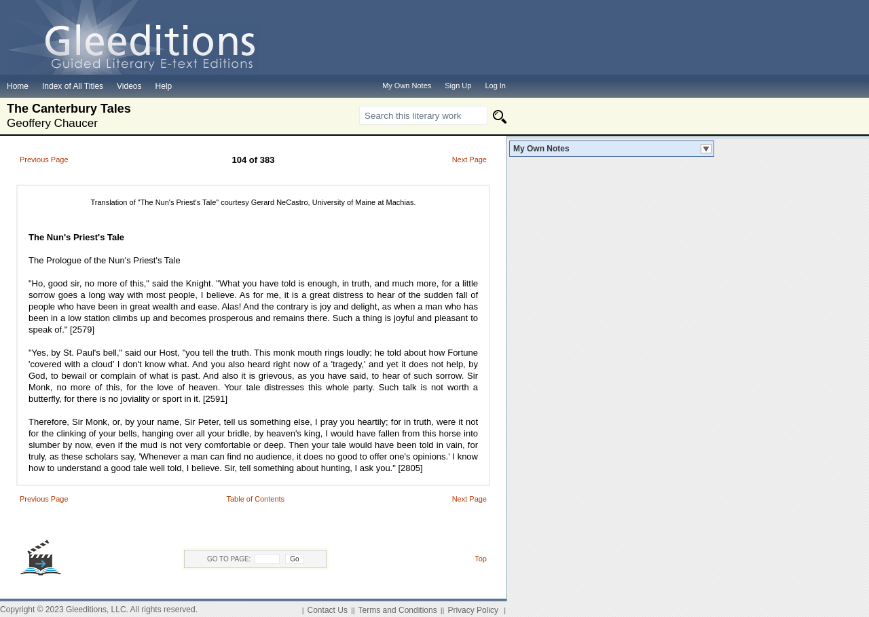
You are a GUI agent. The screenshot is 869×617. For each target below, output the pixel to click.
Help (163, 86)
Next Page (469, 159)
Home (18, 86)
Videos (129, 86)
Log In (495, 85)
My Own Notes (541, 148)
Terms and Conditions (397, 610)
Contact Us (328, 610)
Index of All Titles (72, 86)
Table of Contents (255, 499)
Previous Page (44, 159)
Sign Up (458, 85)
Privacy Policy (472, 610)
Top (481, 559)
